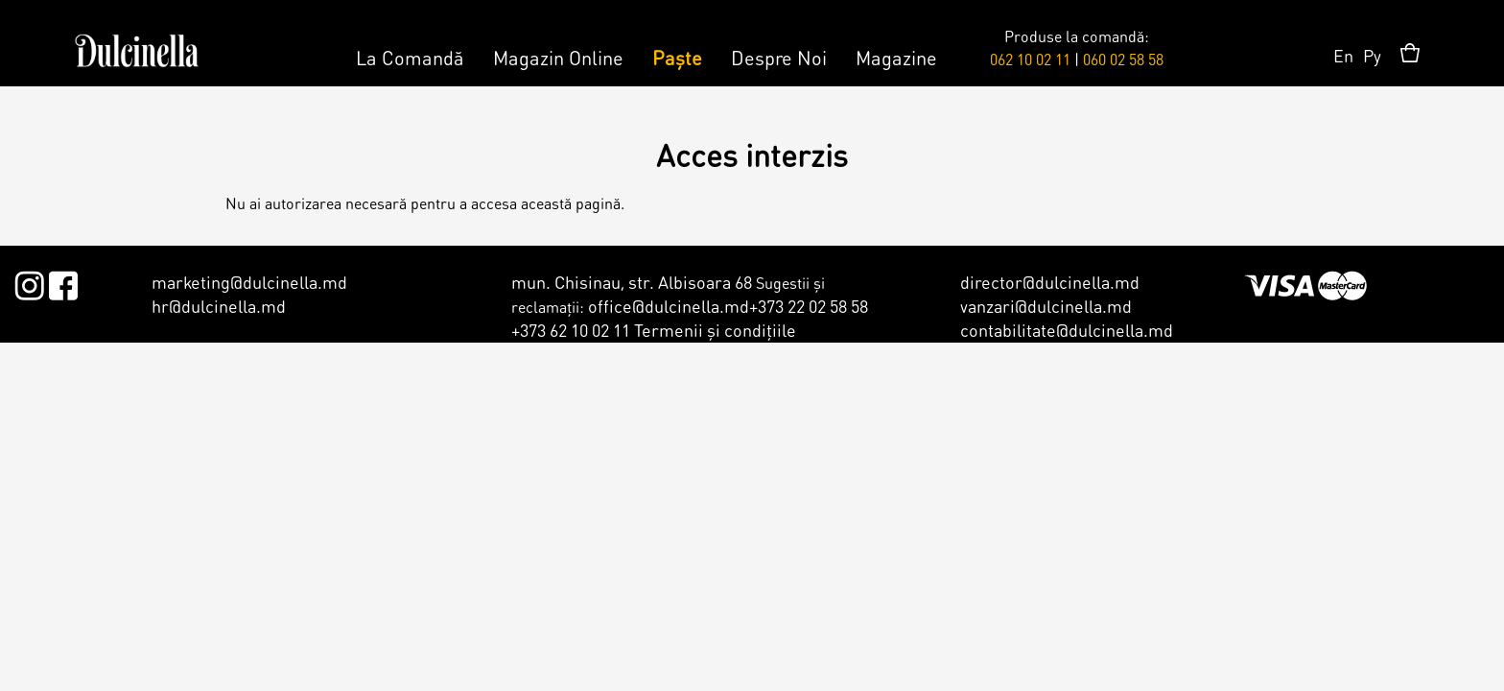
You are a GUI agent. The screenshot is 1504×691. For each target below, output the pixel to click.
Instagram (29, 282)
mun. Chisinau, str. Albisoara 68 (631, 282)
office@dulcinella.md (668, 306)
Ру (1372, 55)
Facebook (63, 282)
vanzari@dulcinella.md (1046, 306)
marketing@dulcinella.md (249, 282)
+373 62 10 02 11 (570, 330)
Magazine (896, 57)
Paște (677, 57)
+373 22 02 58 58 (808, 306)
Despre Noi (779, 57)
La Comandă (410, 57)
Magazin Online (558, 57)
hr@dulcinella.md (219, 306)
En (1343, 55)
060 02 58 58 (1123, 59)
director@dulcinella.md (1050, 282)
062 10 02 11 (1030, 59)
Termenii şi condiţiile (715, 330)
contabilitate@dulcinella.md (1066, 330)
